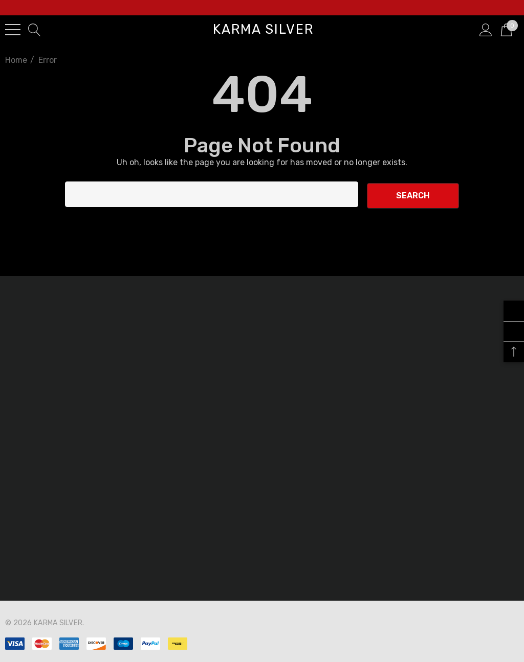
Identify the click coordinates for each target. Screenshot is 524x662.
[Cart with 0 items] (506, 29)
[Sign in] (485, 29)
